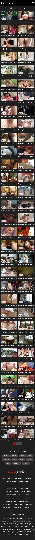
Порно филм (28, 504)
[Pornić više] (33, 3)
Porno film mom (11, 501)
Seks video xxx (12, 488)
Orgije (17, 491)
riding (29, 459)
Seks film (27, 485)
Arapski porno (11, 481)
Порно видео (7, 508)
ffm (30, 455)
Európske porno (23, 481)
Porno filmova (7, 478)
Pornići (14, 511)
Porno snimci (25, 498)
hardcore (6, 459)
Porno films (28, 508)
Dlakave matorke (24, 495)
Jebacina (18, 485)
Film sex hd (24, 488)
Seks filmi (17, 508)
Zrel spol (18, 478)
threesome (16, 463)
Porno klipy (8, 491)
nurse (21, 459)
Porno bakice (28, 478)
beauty (6, 455)
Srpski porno (26, 491)
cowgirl (23, 455)
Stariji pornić (24, 501)
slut (8, 463)
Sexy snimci (9, 485)
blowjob (14, 455)
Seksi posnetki (11, 495)
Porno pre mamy (25, 511)
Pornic (10, 534)
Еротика (12, 514)
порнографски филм (12, 498)
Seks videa (18, 504)
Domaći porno (7, 504)
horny (14, 459)
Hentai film (21, 514)
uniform (26, 463)
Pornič (7, 511)
